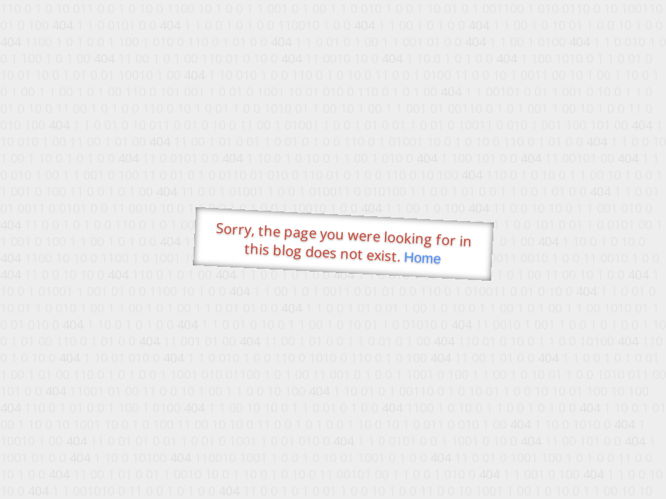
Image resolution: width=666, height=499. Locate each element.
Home (422, 258)
